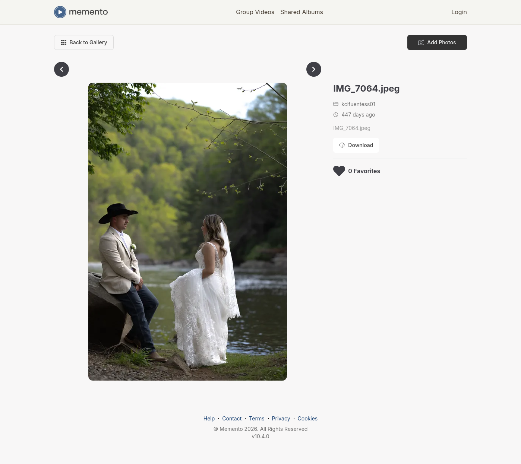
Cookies (308, 418)
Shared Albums (301, 12)
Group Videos (255, 12)
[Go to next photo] (313, 69)
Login (459, 12)
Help (209, 418)
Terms (256, 418)
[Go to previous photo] (61, 69)
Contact (231, 418)
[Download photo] (356, 145)
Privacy (281, 418)
